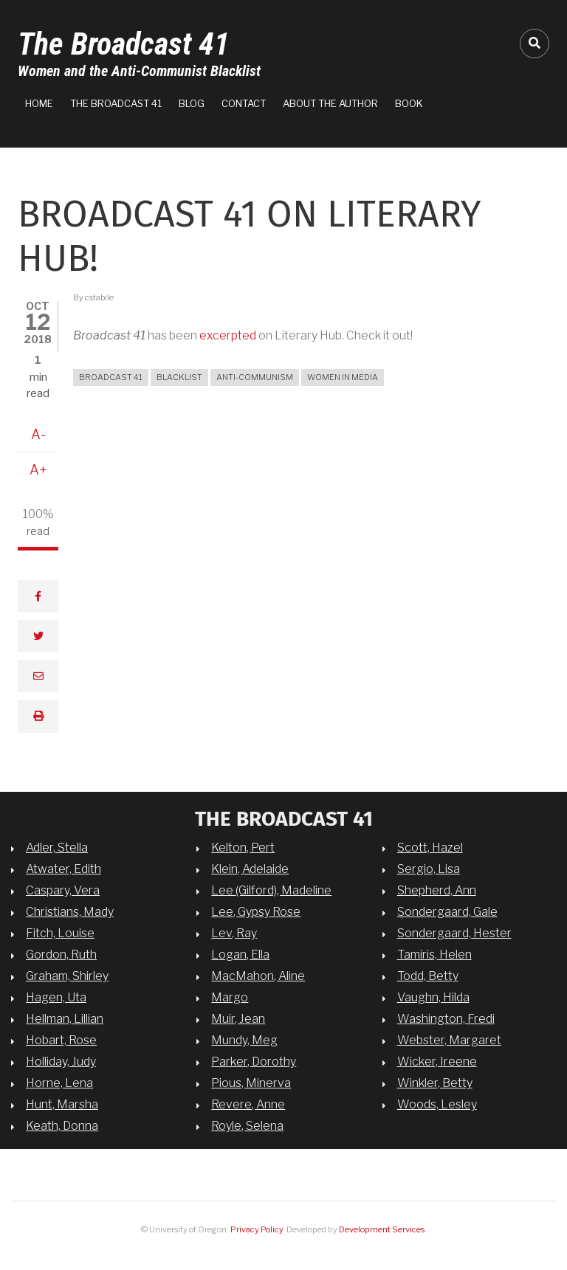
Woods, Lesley (437, 1104)
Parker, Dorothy (253, 1061)
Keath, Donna (62, 1125)
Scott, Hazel (430, 847)
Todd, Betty (427, 975)
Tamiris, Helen (434, 954)
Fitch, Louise (60, 932)
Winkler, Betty (434, 1082)
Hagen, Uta (56, 997)
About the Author (330, 103)
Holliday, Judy (61, 1061)
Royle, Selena (247, 1125)
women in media (342, 377)
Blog (192, 103)
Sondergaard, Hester (454, 932)
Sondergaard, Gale (447, 911)
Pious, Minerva (251, 1082)
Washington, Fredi (446, 1018)
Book (409, 103)
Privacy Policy (256, 1229)
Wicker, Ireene (437, 1061)
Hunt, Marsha (62, 1104)
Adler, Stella (57, 847)
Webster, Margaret (449, 1039)
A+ (38, 469)
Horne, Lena (59, 1082)
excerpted (227, 335)
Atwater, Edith (63, 868)
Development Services (382, 1229)
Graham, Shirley (67, 975)
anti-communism (254, 377)
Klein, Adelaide (250, 868)
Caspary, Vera (63, 890)
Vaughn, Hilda (433, 997)
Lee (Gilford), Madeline (271, 890)
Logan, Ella (240, 954)
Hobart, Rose (61, 1039)
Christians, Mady (70, 911)
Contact (243, 103)
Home (39, 103)
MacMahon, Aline (258, 975)
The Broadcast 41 (124, 44)
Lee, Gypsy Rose (255, 911)
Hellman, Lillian (64, 1018)
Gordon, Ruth (61, 954)
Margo (229, 997)
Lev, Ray (234, 932)
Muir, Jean (238, 1018)
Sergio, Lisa (428, 868)
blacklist (179, 377)
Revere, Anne (248, 1104)
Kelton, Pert (243, 847)
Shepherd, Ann (436, 890)
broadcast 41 (110, 377)
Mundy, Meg (244, 1039)
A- (38, 434)
